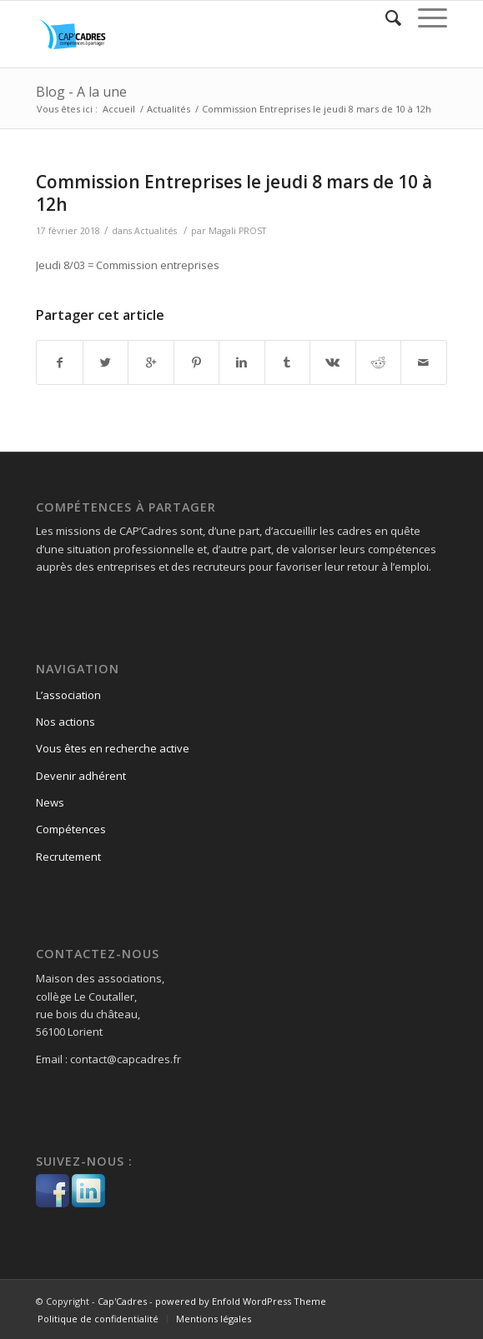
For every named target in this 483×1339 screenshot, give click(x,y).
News (50, 802)
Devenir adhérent (81, 775)
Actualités (168, 108)
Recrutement (68, 856)
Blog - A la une (81, 91)
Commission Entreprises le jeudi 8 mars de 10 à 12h (234, 193)
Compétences (71, 829)
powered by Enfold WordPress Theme (240, 1301)
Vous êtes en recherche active (112, 748)
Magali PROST (237, 231)
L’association (68, 694)
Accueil (119, 108)
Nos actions (65, 721)
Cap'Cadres (122, 1301)
